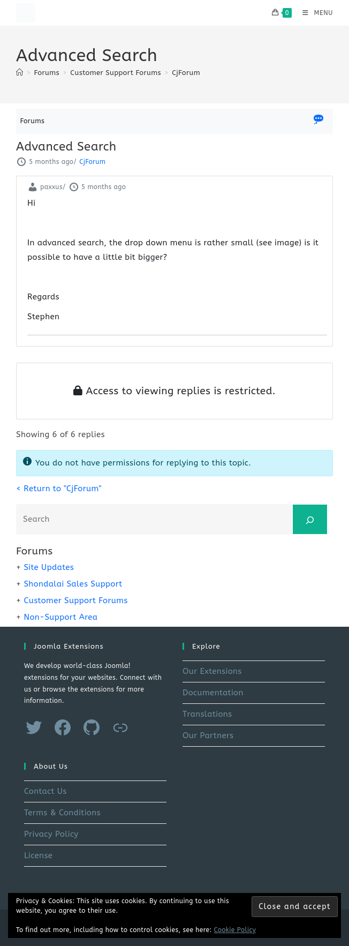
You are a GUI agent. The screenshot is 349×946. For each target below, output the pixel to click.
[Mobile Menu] (313, 13)
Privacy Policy (51, 834)
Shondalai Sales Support (73, 584)
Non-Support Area (60, 617)
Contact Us (45, 791)
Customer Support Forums (75, 600)
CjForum (186, 73)
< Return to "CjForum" (59, 488)
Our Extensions (212, 671)
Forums (32, 121)
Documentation (213, 692)
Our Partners (208, 735)
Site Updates (49, 567)
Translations (207, 714)
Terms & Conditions (62, 812)
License (38, 855)
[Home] (19, 73)
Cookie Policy (235, 930)
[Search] (310, 519)
